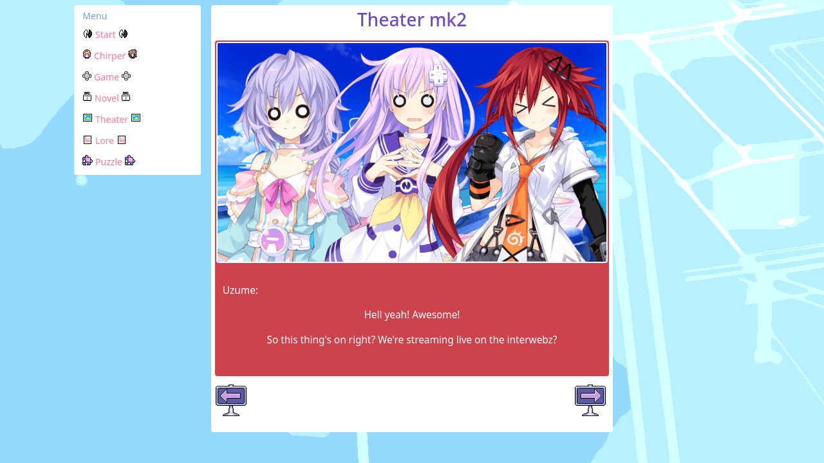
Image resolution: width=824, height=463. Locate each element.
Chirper (109, 56)
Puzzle (108, 162)
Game (106, 77)
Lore (104, 140)
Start (105, 34)
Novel (106, 98)
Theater (111, 119)
